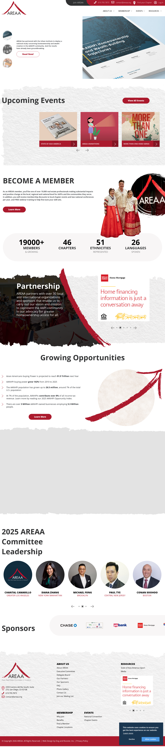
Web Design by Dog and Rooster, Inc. (58, 741)
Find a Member (63, 724)
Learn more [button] (128, 733)
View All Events (136, 100)
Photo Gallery (63, 690)
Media (123, 672)
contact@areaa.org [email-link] (121, 2)
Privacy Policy (82, 741)
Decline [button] (132, 739)
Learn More (14, 209)
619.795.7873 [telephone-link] (101, 2)
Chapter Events (90, 721)
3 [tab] (123, 327)
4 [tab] (127, 327)
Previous (78, 150)
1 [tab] (116, 327)
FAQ (58, 686)
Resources (154, 11)
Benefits (60, 721)
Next (16, 50)
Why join (60, 717)
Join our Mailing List (65, 697)
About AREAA (62, 668)
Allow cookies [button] (150, 739)
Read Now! (28, 57)
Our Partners (62, 679)
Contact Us (61, 693)
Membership (124, 11)
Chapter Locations (65, 728)
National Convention (93, 717)
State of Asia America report (133, 668)
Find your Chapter (142, 2)
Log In (158, 2)
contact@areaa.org (14, 697)
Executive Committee (66, 672)
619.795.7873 (11, 694)
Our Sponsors (63, 683)
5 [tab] (130, 327)
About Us (109, 11)
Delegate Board (63, 675)
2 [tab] (121, 328)
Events (139, 11)
